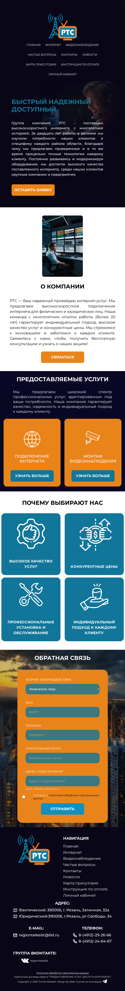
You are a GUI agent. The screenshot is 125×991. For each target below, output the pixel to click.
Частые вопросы (42, 54)
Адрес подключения (44, 771)
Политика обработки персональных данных (62, 972)
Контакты (69, 54)
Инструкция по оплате (80, 64)
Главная (34, 45)
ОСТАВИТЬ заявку (33, 190)
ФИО (29, 702)
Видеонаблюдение (82, 45)
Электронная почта (43, 748)
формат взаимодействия (48, 679)
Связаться (62, 357)
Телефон (33, 725)
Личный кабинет (63, 74)
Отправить (62, 809)
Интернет (53, 45)
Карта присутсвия (41, 64)
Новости (89, 54)
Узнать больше (32, 476)
